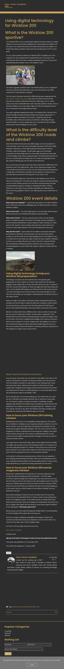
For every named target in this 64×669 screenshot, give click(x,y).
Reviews (7, 635)
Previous (9, 612)
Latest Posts (16, 553)
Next (56, 612)
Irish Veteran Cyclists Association (17, 99)
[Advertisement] (32, 589)
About (8, 553)
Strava (19, 607)
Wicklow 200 (26, 607)
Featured (8, 633)
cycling (14, 607)
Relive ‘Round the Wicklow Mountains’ (24, 374)
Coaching (8, 631)
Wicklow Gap (35, 607)
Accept (32, 665)
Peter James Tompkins (13, 530)
